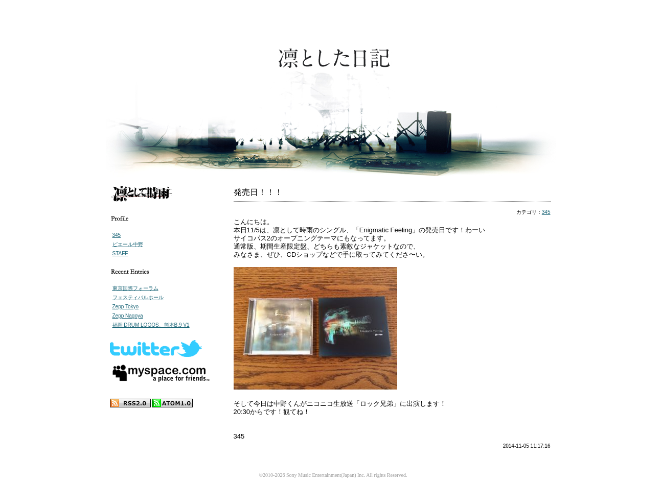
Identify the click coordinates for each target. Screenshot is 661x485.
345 (116, 235)
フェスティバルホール (138, 297)
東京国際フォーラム (135, 288)
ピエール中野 (127, 244)
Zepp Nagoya (127, 316)
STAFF (120, 253)
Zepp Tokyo (125, 306)
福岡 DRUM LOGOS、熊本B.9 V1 (151, 325)
